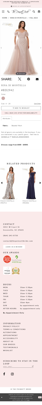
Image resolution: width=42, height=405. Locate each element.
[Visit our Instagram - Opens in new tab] (12, 378)
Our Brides (9, 348)
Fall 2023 (33, 19)
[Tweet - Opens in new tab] (19, 80)
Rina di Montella (18, 19)
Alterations (10, 335)
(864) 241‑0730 (10, 238)
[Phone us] (8, 12)
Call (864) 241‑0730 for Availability (22, 115)
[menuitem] (3, 12)
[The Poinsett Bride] (21, 12)
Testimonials (10, 351)
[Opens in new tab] (7, 263)
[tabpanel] (21, 49)
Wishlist (8, 354)
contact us (5, 139)
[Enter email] (21, 369)
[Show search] (33, 12)
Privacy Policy (11, 329)
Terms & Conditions (14, 332)
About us (8, 344)
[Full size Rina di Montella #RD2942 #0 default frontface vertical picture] (21, 49)
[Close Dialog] (2, 401)
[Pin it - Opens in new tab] (28, 80)
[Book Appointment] (21, 7)
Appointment (10, 339)
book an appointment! (20, 139)
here (28, 404)
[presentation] (10, 185)
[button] (3, 12)
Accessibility (10, 342)
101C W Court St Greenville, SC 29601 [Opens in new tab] (13, 231)
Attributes (6, 121)
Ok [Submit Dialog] (40, 401)
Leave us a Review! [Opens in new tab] (16, 250)
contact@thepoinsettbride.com (18, 243)
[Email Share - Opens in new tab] (37, 80)
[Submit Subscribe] (37, 369)
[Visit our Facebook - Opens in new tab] (4, 378)
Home (4, 19)
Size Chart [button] (37, 105)
